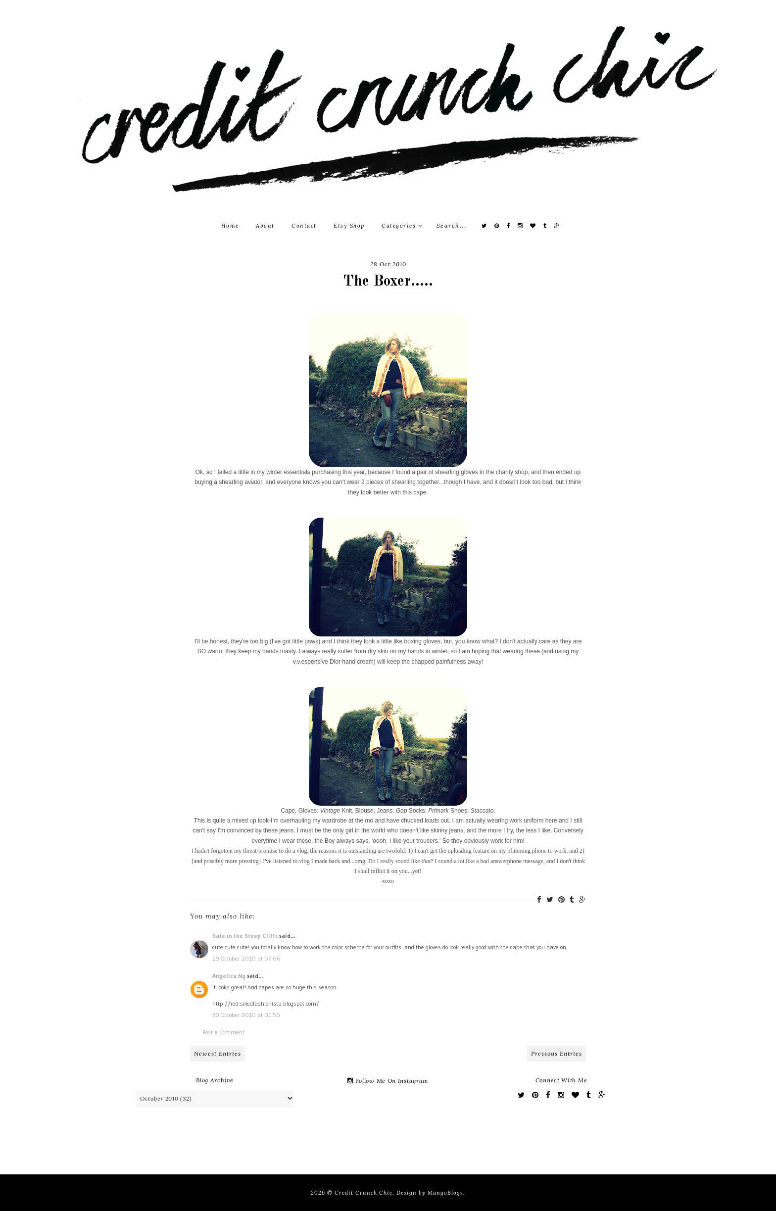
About (265, 225)
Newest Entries (217, 1053)
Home (230, 225)
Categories (402, 225)
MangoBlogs (445, 1192)
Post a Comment (223, 1032)
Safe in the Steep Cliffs (245, 935)
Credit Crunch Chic (363, 1192)
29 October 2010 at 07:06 (246, 958)
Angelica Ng (228, 975)
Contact (304, 225)
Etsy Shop (349, 225)
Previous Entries (556, 1053)
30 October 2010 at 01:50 (246, 1014)
